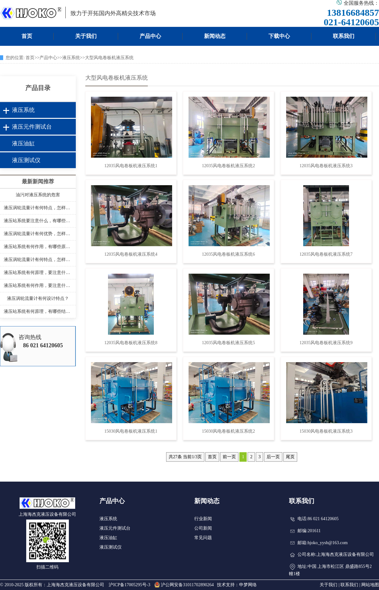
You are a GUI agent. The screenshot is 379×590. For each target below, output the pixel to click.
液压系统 (71, 57)
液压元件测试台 (32, 127)
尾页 (290, 456)
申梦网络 (248, 584)
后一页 (273, 456)
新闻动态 (215, 36)
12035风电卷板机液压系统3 (325, 165)
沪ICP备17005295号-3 (129, 584)
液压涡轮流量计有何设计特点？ (38, 298)
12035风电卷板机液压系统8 (130, 342)
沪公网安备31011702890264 (184, 584)
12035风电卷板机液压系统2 (228, 165)
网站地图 (370, 584)
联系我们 (343, 36)
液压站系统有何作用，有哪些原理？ (38, 246)
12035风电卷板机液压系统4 (130, 254)
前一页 (229, 456)
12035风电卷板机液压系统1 (130, 165)
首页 (26, 36)
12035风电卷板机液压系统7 (325, 254)
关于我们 (86, 36)
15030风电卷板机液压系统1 (130, 431)
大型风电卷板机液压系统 (109, 57)
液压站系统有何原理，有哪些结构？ (38, 311)
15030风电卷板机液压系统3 (325, 431)
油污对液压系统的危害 (38, 194)
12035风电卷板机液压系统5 (228, 342)
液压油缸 (23, 143)
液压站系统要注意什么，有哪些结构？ (38, 220)
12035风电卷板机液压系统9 (325, 342)
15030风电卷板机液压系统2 (228, 431)
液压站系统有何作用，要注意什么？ (38, 285)
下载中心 (279, 36)
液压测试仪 (26, 160)
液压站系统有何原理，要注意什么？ (38, 272)
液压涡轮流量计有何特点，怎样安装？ (38, 207)
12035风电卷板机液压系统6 (228, 254)
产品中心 (150, 36)
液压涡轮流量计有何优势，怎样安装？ (38, 233)
